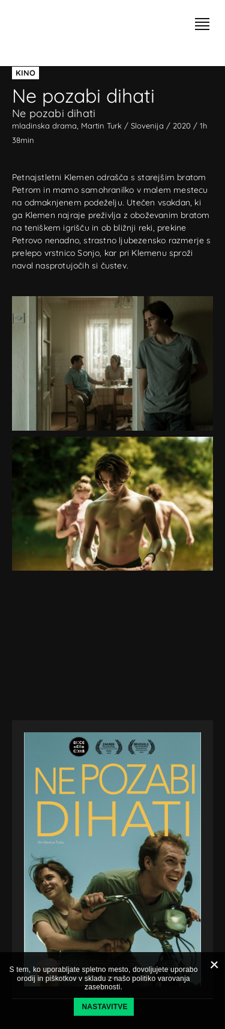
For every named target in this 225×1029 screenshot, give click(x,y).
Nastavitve (105, 1007)
